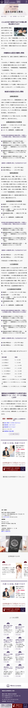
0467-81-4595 (6, 517)
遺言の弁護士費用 (8, 429)
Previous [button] (2, 544)
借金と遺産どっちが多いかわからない (12, 422)
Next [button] (26, 545)
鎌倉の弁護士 (3, 16)
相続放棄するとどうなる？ (10, 427)
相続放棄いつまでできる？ (10, 425)
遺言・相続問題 (13, 16)
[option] (14, 544)
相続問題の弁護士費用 (9, 431)
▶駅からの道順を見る (5, 531)
